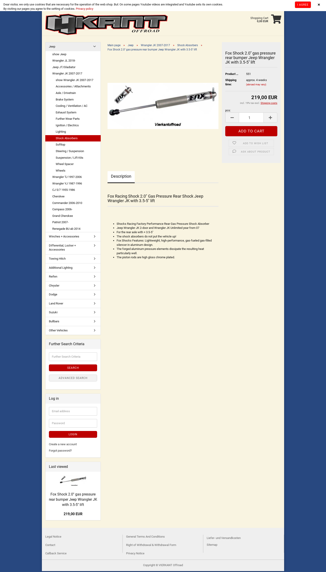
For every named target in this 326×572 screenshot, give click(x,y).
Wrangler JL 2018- (64, 61)
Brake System (65, 100)
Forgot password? (60, 451)
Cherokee (58, 197)
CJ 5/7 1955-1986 (63, 190)
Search (73, 368)
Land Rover (56, 304)
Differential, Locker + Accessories (62, 248)
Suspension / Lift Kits (69, 158)
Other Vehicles (58, 331)
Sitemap (212, 545)
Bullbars (54, 322)
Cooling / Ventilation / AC (71, 106)
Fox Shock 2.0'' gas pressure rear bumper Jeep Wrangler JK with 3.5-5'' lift (73, 500)
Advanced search (73, 379)
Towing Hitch (57, 259)
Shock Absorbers (67, 139)
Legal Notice (53, 537)
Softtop (60, 145)
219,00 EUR (73, 515)
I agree (303, 4)
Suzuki (53, 313)
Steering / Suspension (70, 152)
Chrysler (54, 286)
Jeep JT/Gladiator (63, 68)
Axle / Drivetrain (66, 94)
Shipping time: (230, 83)
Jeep (52, 47)
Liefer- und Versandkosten (224, 539)
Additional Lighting (60, 268)
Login (73, 435)
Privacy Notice (135, 554)
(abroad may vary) (256, 85)
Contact (50, 546)
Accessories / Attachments (73, 87)
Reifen (53, 277)
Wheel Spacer (65, 165)
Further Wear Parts (68, 119)
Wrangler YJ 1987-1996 (67, 184)
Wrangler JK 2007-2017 (67, 74)
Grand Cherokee (62, 216)
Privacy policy (84, 8)
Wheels (60, 171)
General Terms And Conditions (145, 537)
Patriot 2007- (60, 223)
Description (121, 177)
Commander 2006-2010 (67, 204)
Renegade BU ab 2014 (66, 229)
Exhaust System (66, 113)
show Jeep (59, 55)
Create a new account (63, 445)
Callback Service (56, 554)
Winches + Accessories (64, 237)
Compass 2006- (62, 210)
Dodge (53, 295)
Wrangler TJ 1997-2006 (67, 177)
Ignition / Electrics (67, 126)
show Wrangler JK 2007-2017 (74, 81)
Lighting (61, 132)
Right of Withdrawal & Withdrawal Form (151, 546)
